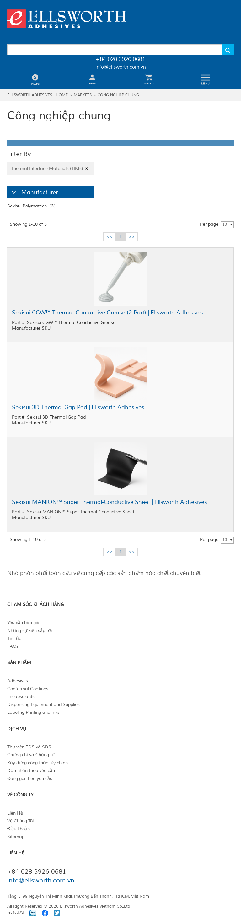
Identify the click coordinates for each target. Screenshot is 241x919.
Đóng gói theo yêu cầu (29, 778)
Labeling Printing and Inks (33, 712)
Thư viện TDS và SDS (29, 747)
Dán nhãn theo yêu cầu (31, 770)
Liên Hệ (15, 813)
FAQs (13, 646)
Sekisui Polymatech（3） (32, 206)
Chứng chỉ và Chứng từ (31, 755)
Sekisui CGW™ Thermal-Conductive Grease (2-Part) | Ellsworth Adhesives (107, 312)
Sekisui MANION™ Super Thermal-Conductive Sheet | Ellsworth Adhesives (109, 502)
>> (132, 236)
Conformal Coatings (27, 688)
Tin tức (14, 638)
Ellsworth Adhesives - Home (37, 95)
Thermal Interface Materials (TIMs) (50, 168)
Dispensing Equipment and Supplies (43, 704)
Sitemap (15, 836)
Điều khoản (18, 829)
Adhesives (17, 681)
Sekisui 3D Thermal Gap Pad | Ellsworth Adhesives (78, 407)
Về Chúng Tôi (20, 821)
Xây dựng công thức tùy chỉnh (37, 762)
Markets (83, 95)
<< (109, 236)
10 (224, 224)
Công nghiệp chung (118, 95)
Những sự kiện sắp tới (29, 630)
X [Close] (86, 168)
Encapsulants (21, 696)
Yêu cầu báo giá (23, 622)
